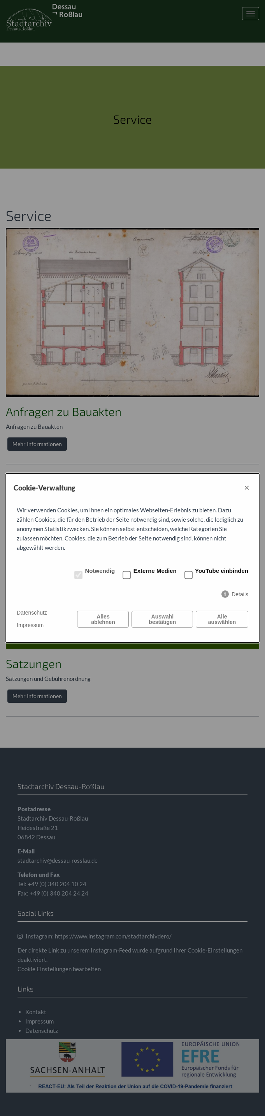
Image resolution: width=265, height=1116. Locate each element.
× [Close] (246, 487)
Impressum (30, 625)
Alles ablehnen (103, 619)
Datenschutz (32, 613)
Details (240, 594)
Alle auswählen (222, 619)
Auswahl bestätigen (162, 619)
